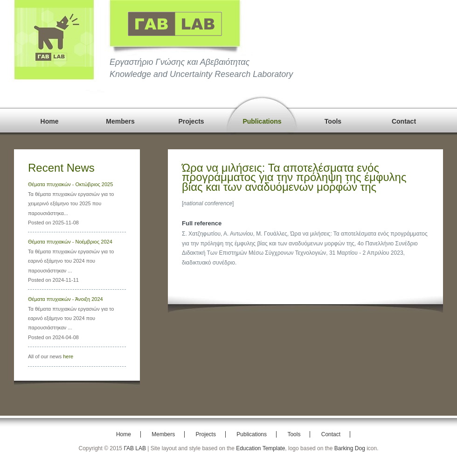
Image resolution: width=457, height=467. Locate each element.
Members (120, 121)
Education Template (260, 448)
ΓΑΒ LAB (135, 448)
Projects (191, 121)
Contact (404, 121)
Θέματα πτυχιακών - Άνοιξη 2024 (65, 299)
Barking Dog (349, 448)
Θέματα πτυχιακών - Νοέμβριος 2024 (70, 241)
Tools (333, 121)
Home (50, 121)
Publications (261, 121)
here (68, 356)
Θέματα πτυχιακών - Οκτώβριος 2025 (70, 184)
